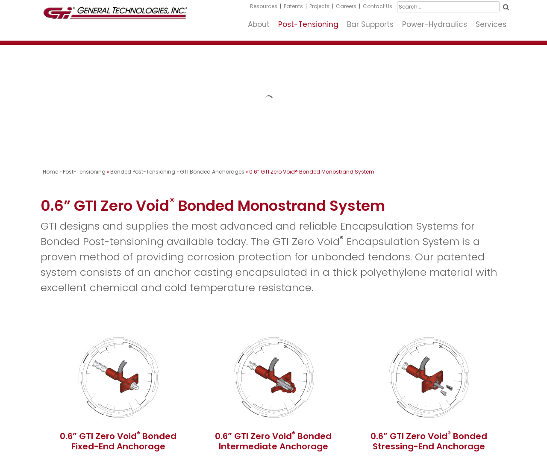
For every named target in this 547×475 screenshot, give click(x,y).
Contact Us (377, 6)
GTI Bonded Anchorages (212, 171)
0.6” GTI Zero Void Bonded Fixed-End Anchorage (118, 441)
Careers (346, 6)
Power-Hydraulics (434, 24)
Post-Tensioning (308, 24)
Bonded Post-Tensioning (142, 171)
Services (491, 24)
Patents (293, 6)
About (259, 24)
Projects (319, 6)
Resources (263, 6)
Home (50, 171)
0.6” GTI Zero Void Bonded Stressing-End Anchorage (429, 441)
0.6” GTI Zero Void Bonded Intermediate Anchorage (273, 441)
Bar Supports (370, 24)
